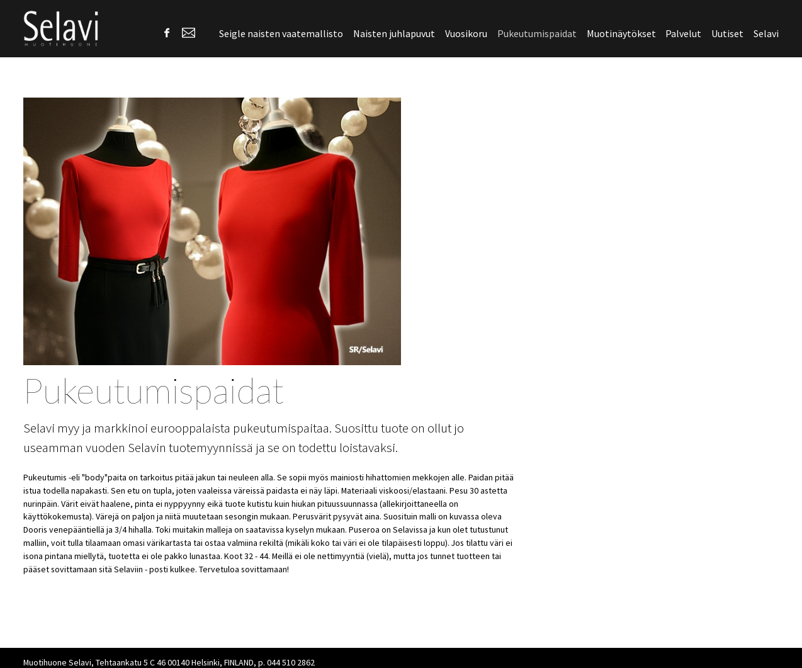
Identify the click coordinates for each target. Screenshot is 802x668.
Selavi (766, 33)
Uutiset (727, 33)
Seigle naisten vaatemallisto (281, 33)
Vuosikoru (466, 33)
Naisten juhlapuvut (394, 33)
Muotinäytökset (621, 33)
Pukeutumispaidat (537, 33)
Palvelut (683, 33)
